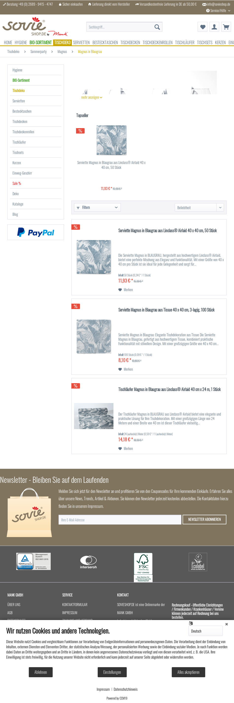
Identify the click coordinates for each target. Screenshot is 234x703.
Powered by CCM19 (117, 698)
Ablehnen (40, 672)
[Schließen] (226, 623)
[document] (117, 646)
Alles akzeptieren (188, 672)
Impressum (103, 689)
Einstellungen (112, 672)
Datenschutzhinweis (126, 689)
